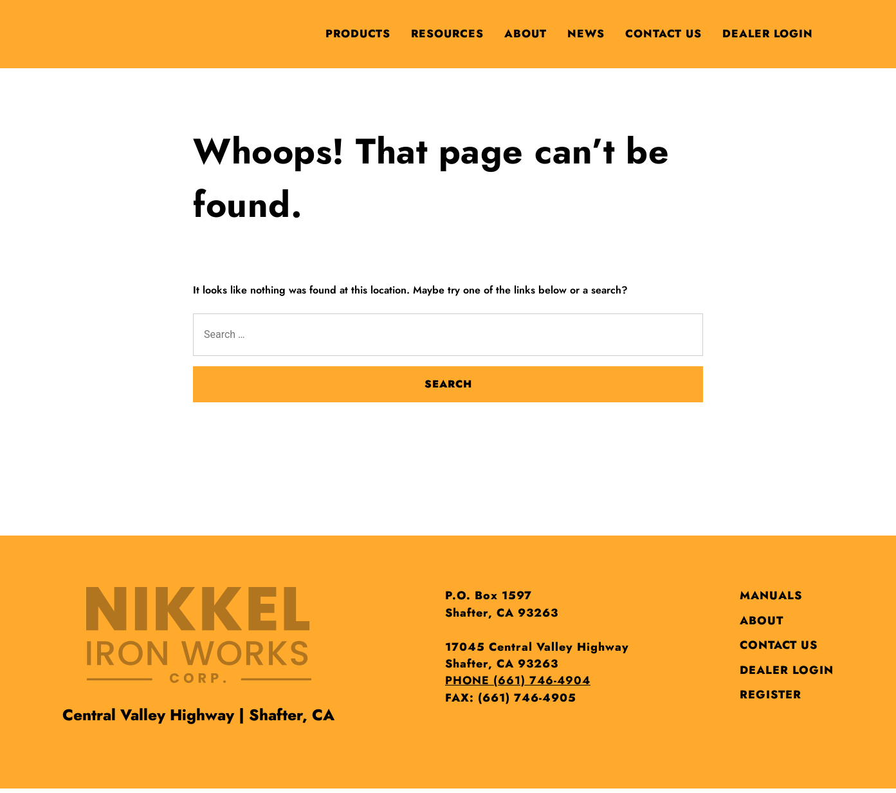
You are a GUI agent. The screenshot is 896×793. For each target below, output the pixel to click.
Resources (447, 33)
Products (357, 33)
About (525, 33)
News (586, 33)
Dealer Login (767, 33)
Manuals (771, 595)
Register (770, 694)
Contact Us (663, 33)
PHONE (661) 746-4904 (517, 680)
